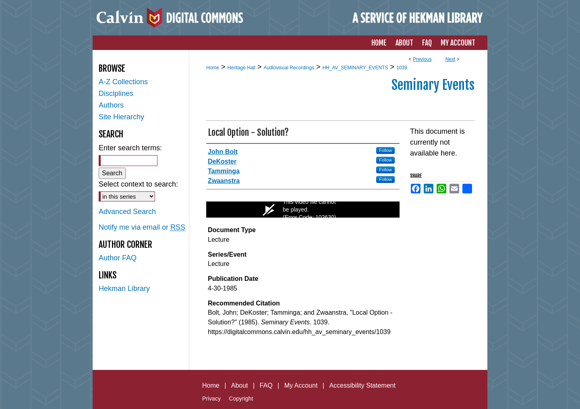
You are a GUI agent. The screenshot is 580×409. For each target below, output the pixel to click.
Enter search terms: (130, 148)
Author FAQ (118, 258)
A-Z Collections (123, 82)
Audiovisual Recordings (288, 68)
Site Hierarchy (121, 117)
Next (450, 59)
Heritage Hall (241, 68)
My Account (301, 385)
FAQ (266, 385)
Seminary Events (433, 85)
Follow (385, 150)
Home (212, 68)
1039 (401, 68)
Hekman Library (124, 288)
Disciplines (116, 93)
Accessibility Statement (362, 385)
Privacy (211, 398)
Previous (422, 59)
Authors (111, 105)
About (239, 385)
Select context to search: (138, 184)
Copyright (241, 398)
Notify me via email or (142, 227)
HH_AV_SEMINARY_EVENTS (355, 68)
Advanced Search (127, 212)
